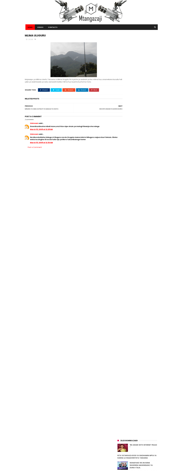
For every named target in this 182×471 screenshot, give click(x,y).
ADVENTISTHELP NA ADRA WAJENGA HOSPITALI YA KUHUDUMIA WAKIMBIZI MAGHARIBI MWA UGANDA (96, 457)
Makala (143, 396)
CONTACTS (52, 27)
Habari (121, 396)
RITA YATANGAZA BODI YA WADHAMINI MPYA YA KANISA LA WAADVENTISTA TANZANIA (136, 339)
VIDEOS (40, 27)
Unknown (34, 123)
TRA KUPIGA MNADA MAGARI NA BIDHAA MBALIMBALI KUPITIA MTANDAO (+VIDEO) (143, 368)
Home (29, 27)
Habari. (151, 396)
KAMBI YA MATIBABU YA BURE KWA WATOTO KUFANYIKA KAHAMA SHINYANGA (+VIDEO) (142, 358)
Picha (135, 396)
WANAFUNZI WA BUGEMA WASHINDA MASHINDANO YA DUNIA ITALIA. (141, 347)
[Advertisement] (137, 49)
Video (128, 396)
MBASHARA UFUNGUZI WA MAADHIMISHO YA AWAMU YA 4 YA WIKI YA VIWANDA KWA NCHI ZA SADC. (143, 380)
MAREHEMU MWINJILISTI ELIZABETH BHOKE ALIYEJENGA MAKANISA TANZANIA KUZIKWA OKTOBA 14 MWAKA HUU (96, 444)
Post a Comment (35, 147)
